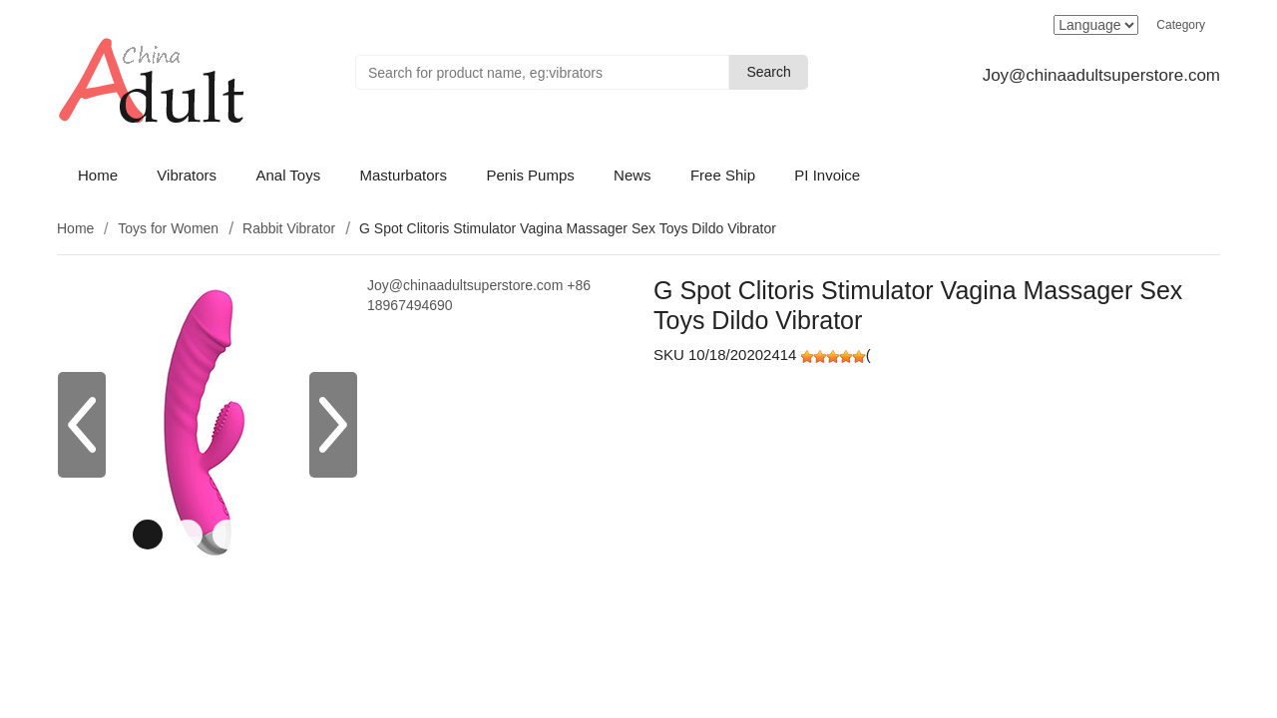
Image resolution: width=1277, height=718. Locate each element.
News (632, 175)
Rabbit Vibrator (288, 228)
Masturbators (404, 175)
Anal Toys (287, 175)
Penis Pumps (530, 175)
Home (98, 175)
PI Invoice (827, 175)
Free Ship (722, 175)
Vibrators (186, 175)
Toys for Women (168, 228)
